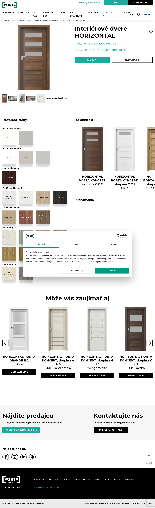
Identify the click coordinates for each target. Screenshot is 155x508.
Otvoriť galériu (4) (55, 98)
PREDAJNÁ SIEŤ (132, 60)
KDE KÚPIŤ (92, 60)
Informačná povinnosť (143, 504)
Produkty (8, 13)
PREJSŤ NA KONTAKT (110, 430)
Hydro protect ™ (42, 488)
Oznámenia (81, 50)
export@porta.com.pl (90, 2)
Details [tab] (77, 244)
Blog (63, 13)
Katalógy (23, 13)
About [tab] (113, 244)
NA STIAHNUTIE (112, 480)
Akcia (127, 13)
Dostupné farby (99, 50)
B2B (116, 2)
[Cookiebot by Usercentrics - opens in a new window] (118, 236)
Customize (77, 271)
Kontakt (93, 13)
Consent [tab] (41, 244)
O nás (67, 480)
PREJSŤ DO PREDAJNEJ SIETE (22, 430)
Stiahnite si (118, 50)
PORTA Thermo (140, 2)
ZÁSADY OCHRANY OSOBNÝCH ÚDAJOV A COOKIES (107, 504)
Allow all (112, 271)
